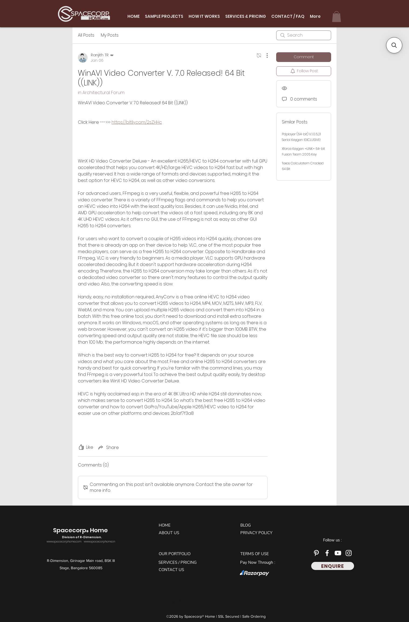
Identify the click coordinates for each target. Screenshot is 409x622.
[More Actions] (264, 55)
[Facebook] (327, 553)
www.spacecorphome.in (99, 542)
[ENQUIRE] (332, 566)
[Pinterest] (316, 553)
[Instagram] (349, 553)
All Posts (86, 35)
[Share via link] (108, 447)
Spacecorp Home (81, 533)
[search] (303, 35)
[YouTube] (338, 553)
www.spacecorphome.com (64, 542)
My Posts (110, 35)
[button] (336, 16)
